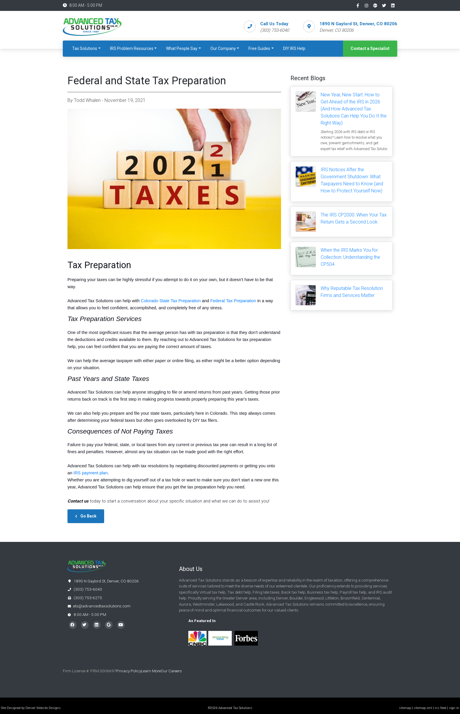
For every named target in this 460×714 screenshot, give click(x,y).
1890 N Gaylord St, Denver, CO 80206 (358, 23)
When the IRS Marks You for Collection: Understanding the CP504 (350, 257)
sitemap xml (423, 708)
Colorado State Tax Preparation (171, 300)
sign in (454, 708)
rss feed (440, 708)
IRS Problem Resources (131, 48)
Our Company (223, 48)
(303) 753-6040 (84, 589)
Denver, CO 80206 (336, 30)
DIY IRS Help (294, 48)
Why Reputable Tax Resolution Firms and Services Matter (352, 291)
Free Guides (259, 48)
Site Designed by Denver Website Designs (31, 708)
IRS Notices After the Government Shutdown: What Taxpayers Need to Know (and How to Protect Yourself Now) (352, 180)
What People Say (181, 48)
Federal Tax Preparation (233, 300)
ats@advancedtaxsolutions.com (102, 606)
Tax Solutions (84, 48)
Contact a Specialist (370, 48)
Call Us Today (274, 23)
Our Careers (172, 670)
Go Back (86, 516)
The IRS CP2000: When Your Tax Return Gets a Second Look (354, 218)
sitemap (405, 708)
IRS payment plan (90, 473)
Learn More (151, 670)
